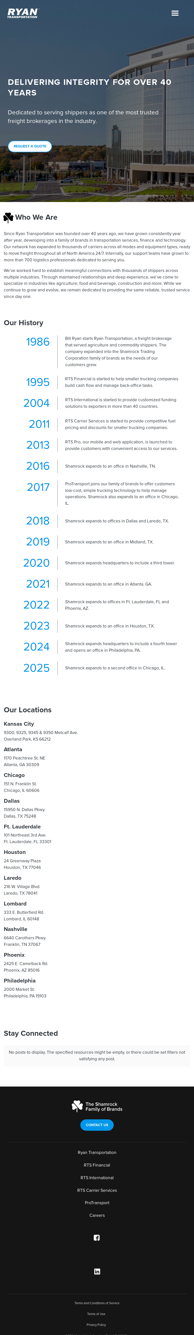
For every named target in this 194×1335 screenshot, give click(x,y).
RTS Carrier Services (97, 1179)
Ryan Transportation (97, 1141)
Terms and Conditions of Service (97, 1292)
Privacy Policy (96, 1314)
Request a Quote (30, 146)
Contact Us (97, 1114)
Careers (97, 1204)
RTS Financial (97, 1154)
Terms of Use (96, 1303)
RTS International (97, 1166)
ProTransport (97, 1192)
